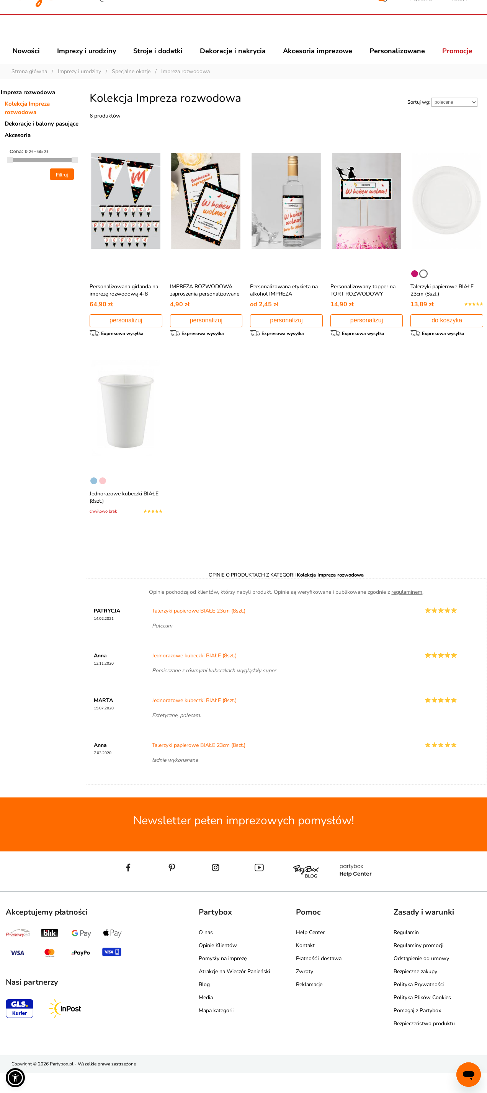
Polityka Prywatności (419, 1004)
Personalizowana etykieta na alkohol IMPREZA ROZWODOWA (284, 308)
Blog (204, 1004)
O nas (206, 952)
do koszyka (446, 334)
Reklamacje (309, 1004)
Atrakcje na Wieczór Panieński (234, 991)
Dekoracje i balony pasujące (41, 137)
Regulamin (406, 952)
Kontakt (305, 965)
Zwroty (304, 991)
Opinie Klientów (218, 965)
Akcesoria (18, 149)
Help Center (310, 952)
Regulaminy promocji (418, 965)
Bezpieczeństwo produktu (424, 1043)
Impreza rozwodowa (28, 106)
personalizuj (125, 334)
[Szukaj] (236, 34)
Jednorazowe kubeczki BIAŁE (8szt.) (194, 676)
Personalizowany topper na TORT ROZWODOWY (362, 304)
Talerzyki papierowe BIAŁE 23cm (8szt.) (198, 631)
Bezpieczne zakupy (415, 991)
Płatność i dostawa (319, 978)
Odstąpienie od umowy (421, 978)
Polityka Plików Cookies (422, 1017)
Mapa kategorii (216, 1030)
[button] (15, 1077)
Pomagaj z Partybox (417, 1030)
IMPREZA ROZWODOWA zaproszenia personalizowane (204, 304)
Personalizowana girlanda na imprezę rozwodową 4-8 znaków (124, 308)
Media (206, 1017)
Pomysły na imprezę (223, 978)
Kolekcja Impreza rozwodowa (27, 122)
